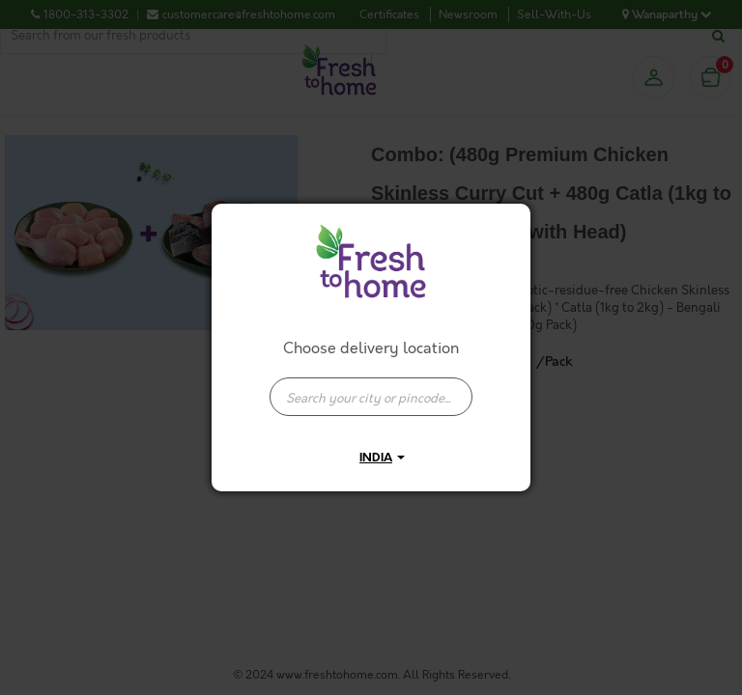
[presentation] (371, 396)
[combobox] (371, 387)
